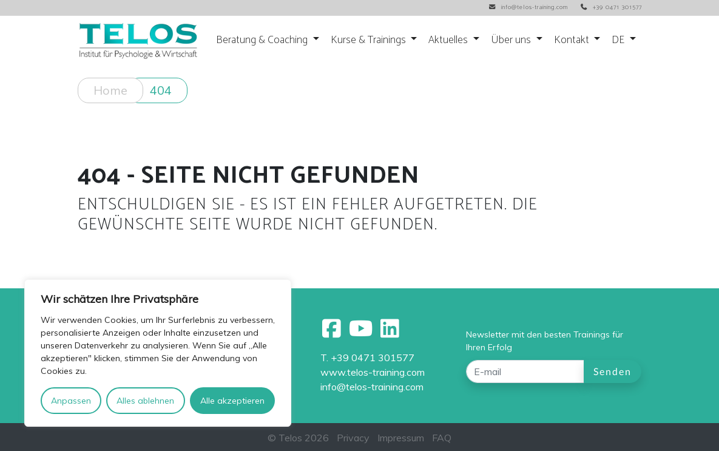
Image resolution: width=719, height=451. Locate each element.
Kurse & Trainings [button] (369, 40)
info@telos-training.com (372, 387)
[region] (157, 353)
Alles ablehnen (145, 400)
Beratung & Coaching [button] (263, 40)
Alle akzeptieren (232, 400)
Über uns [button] (512, 40)
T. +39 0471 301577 (367, 357)
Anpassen (71, 400)
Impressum (400, 438)
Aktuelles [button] (449, 40)
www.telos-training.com (372, 372)
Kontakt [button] (573, 40)
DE (619, 40)
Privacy (353, 438)
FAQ (441, 438)
